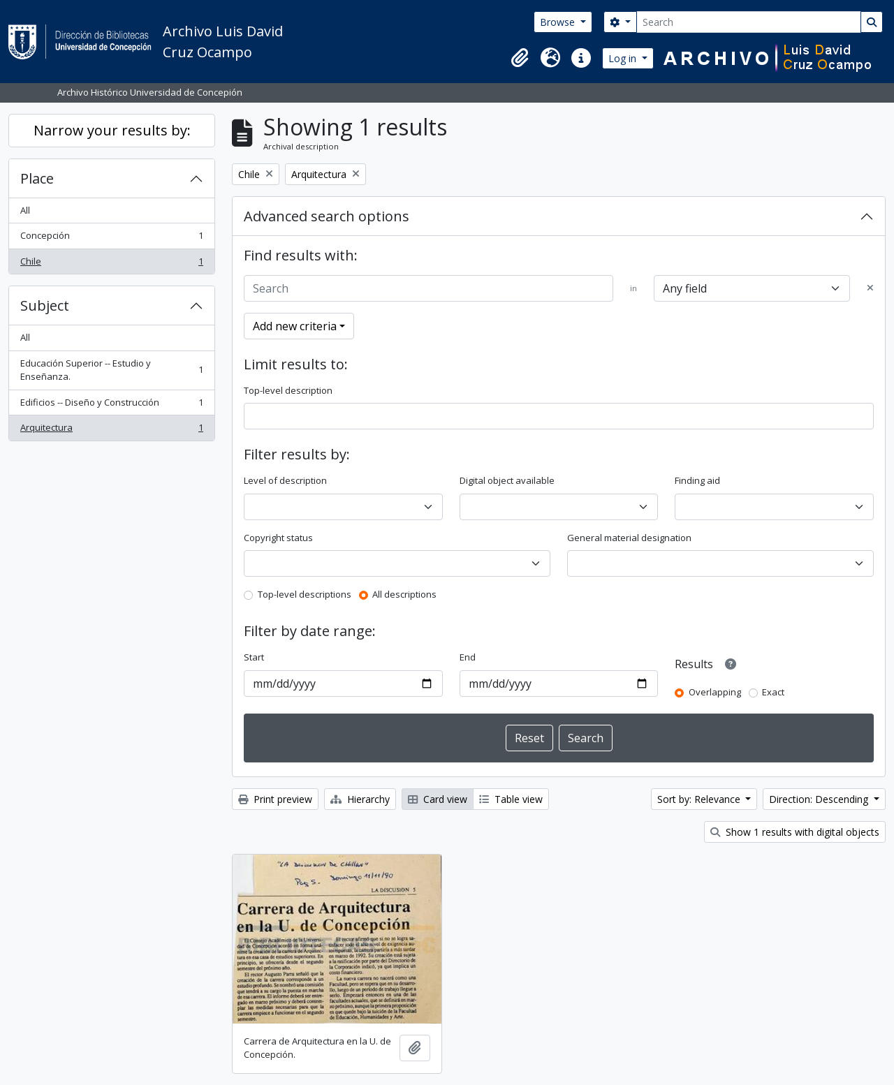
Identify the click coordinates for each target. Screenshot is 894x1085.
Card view (437, 799)
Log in (623, 58)
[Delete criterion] (870, 288)
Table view (511, 799)
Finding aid (697, 480)
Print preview (275, 799)
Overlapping (715, 692)
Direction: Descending (820, 799)
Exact (773, 692)
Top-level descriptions (304, 594)
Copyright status (278, 537)
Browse (559, 22)
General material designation (629, 537)
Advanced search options (326, 216)
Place (37, 178)
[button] (519, 58)
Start (254, 657)
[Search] (748, 22)
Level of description (285, 480)
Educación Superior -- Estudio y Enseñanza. (111, 370)
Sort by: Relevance (700, 799)
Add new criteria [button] (295, 326)
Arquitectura (111, 430)
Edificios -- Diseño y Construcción (111, 405)
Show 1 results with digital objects (794, 832)
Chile (111, 264)
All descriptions (404, 594)
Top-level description (288, 390)
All (25, 210)
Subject (44, 305)
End (468, 657)
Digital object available (507, 480)
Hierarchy (360, 799)
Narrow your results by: (112, 130)
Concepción (111, 238)
